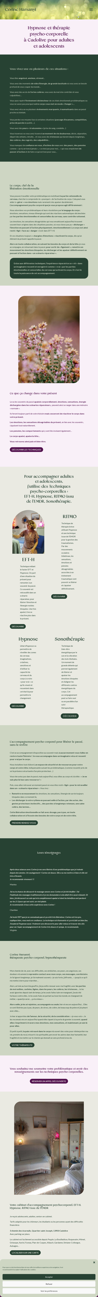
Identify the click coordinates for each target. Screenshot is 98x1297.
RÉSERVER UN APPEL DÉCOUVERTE (49, 1081)
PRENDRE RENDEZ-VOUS (24, 823)
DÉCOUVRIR (18, 626)
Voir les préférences (49, 1291)
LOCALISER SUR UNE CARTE (25, 1252)
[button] (94, 1262)
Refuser (49, 1284)
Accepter (49, 1277)
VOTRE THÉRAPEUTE (22, 1045)
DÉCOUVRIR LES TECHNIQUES (26, 449)
